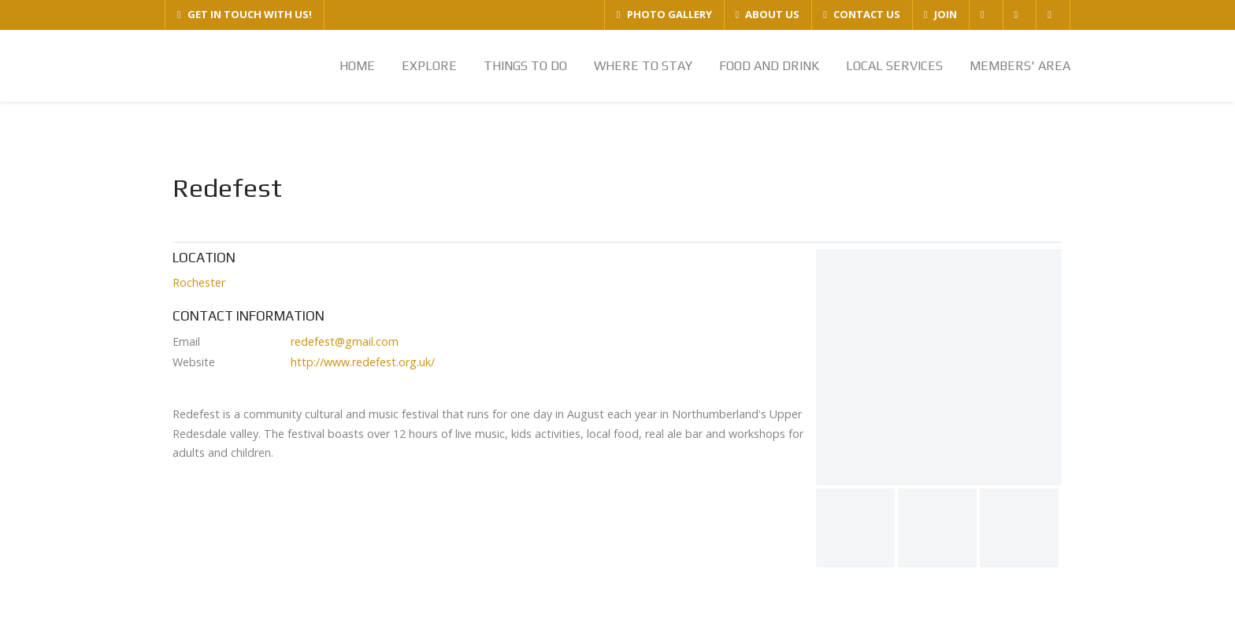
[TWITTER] (1020, 15)
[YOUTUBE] (1053, 15)
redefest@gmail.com (345, 341)
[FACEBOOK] (986, 15)
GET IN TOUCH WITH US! (244, 14)
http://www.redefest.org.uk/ (363, 361)
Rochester (198, 282)
